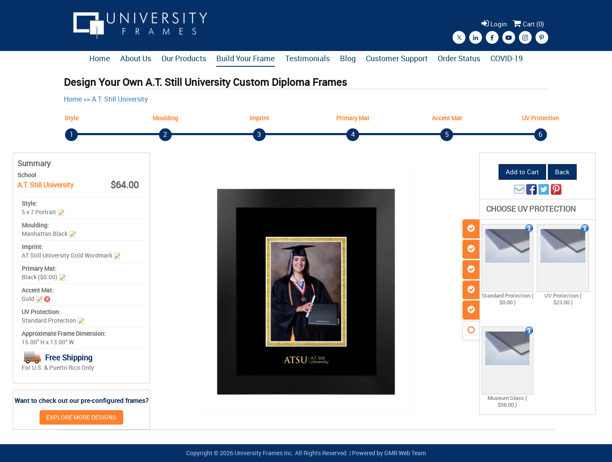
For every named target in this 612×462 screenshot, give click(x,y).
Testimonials (307, 58)
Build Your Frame (245, 58)
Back (562, 171)
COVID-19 (506, 58)
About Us (135, 58)
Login (494, 24)
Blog (348, 58)
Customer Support (397, 58)
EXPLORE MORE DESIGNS (81, 417)
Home (99, 58)
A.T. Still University (120, 99)
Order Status (459, 58)
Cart (528, 24)
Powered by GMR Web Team (389, 453)
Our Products (184, 58)
